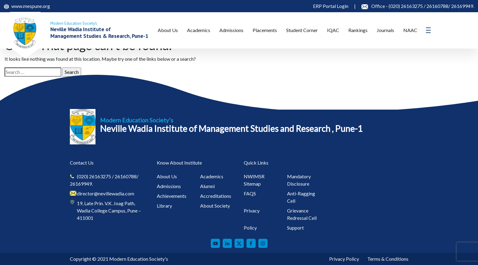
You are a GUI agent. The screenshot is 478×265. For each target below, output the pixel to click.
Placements (265, 30)
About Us (168, 30)
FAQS (250, 193)
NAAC (410, 30)
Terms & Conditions (387, 259)
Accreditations (215, 196)
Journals (385, 30)
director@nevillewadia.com (105, 193)
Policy (250, 228)
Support (295, 228)
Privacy (252, 210)
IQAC (333, 30)
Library (164, 206)
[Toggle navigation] (428, 30)
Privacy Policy (344, 259)
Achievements (171, 196)
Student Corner (302, 30)
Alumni (207, 186)
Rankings (358, 30)
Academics (198, 30)
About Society (215, 206)
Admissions (231, 30)
